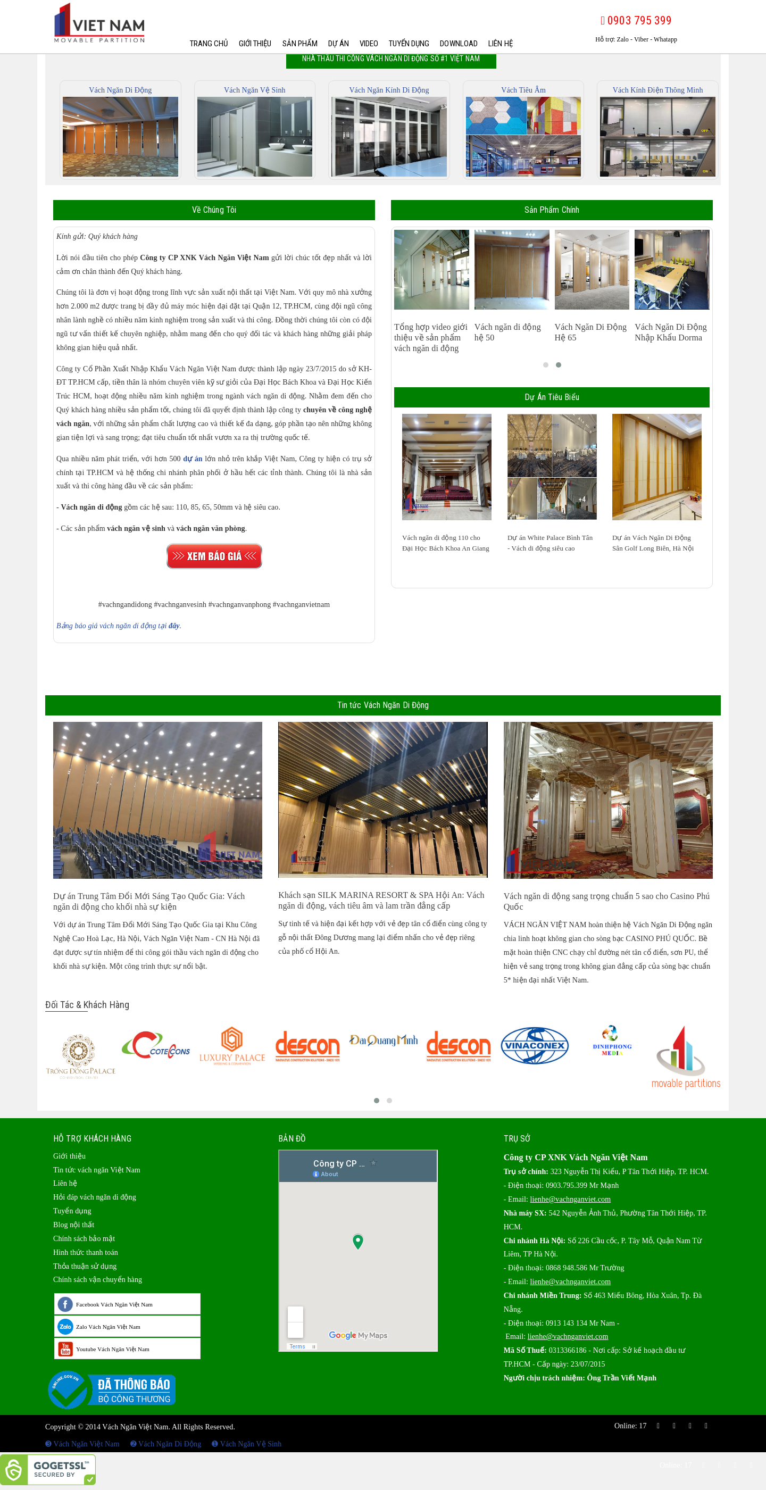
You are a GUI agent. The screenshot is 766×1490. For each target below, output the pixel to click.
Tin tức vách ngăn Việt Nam (96, 1170)
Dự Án (338, 43)
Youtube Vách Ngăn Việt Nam (112, 1349)
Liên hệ (500, 43)
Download (459, 43)
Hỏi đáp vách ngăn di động (94, 1197)
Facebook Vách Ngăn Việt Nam (114, 1304)
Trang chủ (209, 43)
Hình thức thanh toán (85, 1252)
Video (369, 43)
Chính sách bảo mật (84, 1239)
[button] (545, 365)
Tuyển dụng (409, 43)
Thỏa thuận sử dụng (84, 1266)
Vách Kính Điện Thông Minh (658, 90)
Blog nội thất (73, 1225)
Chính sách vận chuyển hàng (97, 1280)
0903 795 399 (636, 20)
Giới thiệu (255, 43)
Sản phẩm (300, 43)
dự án (192, 459)
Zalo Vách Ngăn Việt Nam (108, 1326)
